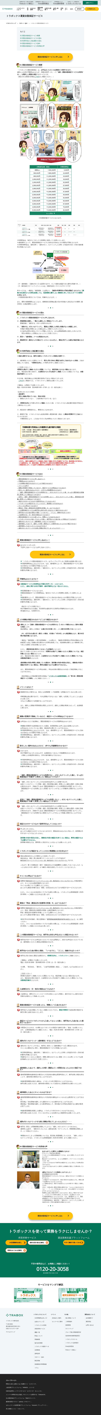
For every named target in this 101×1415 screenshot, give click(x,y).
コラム (37, 1367)
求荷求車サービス (40, 1328)
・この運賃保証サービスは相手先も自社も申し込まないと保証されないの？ (42, 510)
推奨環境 (68, 1325)
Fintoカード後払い (71, 1350)
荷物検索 (37, 1339)
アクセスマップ (10, 1332)
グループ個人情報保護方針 (74, 1332)
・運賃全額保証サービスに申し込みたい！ (31, 479)
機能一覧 (37, 1332)
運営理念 (88, 1321)
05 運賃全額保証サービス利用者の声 (32, 46)
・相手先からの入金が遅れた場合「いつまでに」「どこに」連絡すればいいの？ (44, 512)
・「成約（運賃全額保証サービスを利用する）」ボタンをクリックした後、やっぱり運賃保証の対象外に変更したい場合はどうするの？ (50, 493)
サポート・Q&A (23, 23)
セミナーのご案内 (57, 1321)
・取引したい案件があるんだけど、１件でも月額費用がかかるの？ (39, 490)
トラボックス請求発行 (72, 1343)
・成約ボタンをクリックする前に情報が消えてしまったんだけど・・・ (41, 528)
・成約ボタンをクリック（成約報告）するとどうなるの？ (36, 521)
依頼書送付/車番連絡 (41, 1364)
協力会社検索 (38, 1343)
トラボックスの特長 (40, 1325)
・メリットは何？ (23, 485)
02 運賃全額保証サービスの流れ (31, 38)
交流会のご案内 (56, 1318)
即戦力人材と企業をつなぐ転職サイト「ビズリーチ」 (21, 1384)
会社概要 (89, 1318)
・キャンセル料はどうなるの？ (27, 506)
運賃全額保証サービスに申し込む (50, 57)
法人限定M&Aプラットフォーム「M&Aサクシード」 (21, 1398)
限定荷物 (37, 1360)
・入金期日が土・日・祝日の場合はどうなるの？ (33, 515)
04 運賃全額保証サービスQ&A (30, 43)
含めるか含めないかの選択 (62, 1198)
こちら (34, 563)
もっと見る (50, 213)
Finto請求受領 (70, 1346)
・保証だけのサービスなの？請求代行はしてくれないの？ (36, 501)
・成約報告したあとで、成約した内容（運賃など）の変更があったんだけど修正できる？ (47, 524)
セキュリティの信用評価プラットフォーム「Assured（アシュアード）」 (27, 1405)
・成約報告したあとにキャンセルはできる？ (32, 526)
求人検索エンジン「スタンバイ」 (15, 1408)
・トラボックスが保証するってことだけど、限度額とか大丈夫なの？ (40, 503)
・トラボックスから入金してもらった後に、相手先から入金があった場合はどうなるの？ (47, 519)
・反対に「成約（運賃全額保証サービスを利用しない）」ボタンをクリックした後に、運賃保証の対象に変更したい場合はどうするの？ (50, 498)
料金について (38, 1336)
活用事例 (37, 1350)
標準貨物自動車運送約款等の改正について (61, 919)
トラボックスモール (71, 1339)
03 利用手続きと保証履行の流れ (31, 41)
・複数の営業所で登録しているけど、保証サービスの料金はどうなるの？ (41, 488)
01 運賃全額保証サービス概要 (30, 35)
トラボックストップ (11, 23)
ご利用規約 (69, 1321)
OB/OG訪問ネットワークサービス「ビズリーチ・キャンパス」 (24, 1391)
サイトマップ (69, 1328)
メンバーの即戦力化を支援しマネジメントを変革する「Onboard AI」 (26, 1394)
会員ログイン (39, 1321)
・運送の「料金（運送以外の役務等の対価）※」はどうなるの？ (38, 508)
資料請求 (79, 9)
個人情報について (71, 1318)
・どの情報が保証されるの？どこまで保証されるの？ (35, 483)
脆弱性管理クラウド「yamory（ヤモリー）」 (19, 1401)
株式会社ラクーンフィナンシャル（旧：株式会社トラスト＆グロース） (44, 860)
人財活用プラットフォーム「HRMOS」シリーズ (20, 1387)
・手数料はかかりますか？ (26, 481)
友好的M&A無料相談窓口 (73, 1335)
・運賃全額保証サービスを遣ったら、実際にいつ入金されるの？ (38, 517)
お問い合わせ (90, 1325)
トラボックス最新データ (42, 1346)
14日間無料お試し (91, 9)
